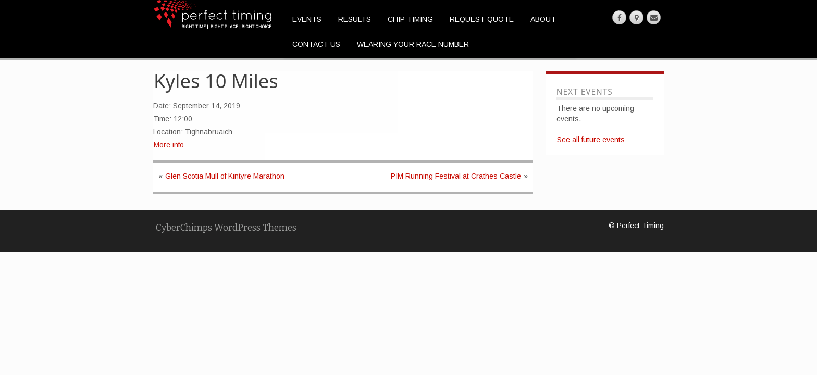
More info (169, 145)
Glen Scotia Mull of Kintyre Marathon (224, 176)
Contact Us (316, 44)
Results (354, 19)
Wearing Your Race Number (413, 44)
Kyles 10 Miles (216, 81)
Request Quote (482, 19)
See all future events (591, 139)
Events (306, 19)
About (543, 19)
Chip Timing (410, 19)
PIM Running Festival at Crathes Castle (456, 176)
